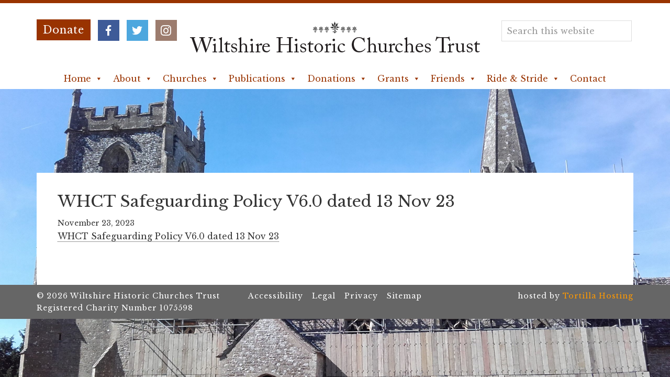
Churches (190, 78)
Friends (453, 78)
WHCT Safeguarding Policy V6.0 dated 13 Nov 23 (168, 236)
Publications (263, 78)
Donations (337, 78)
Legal (324, 296)
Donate (63, 30)
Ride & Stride (523, 78)
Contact (588, 78)
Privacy (361, 296)
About (132, 78)
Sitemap (404, 296)
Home (83, 78)
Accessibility (275, 296)
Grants (398, 78)
